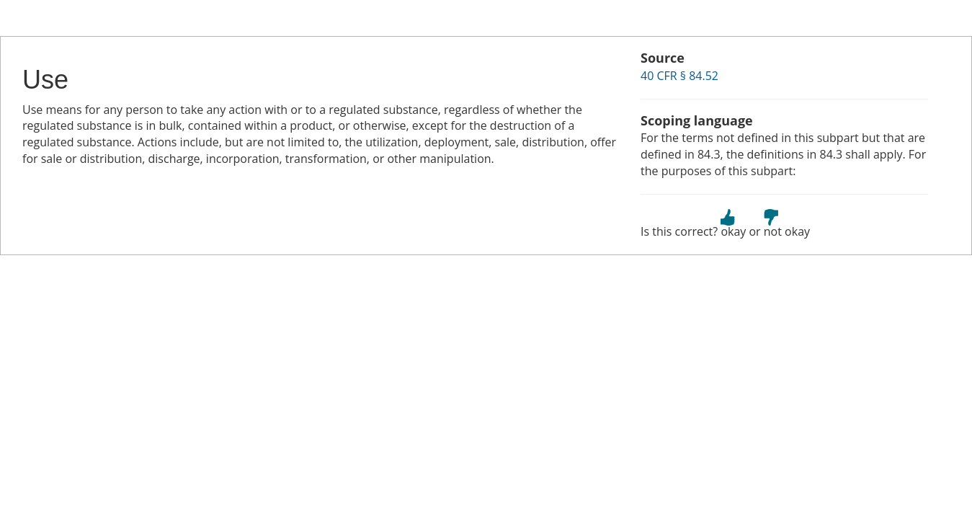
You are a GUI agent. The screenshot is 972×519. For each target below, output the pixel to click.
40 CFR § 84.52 (679, 76)
